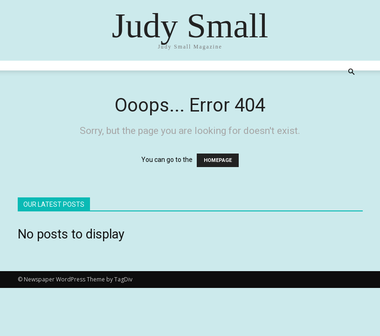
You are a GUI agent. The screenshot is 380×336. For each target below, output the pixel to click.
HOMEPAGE (218, 160)
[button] (351, 72)
